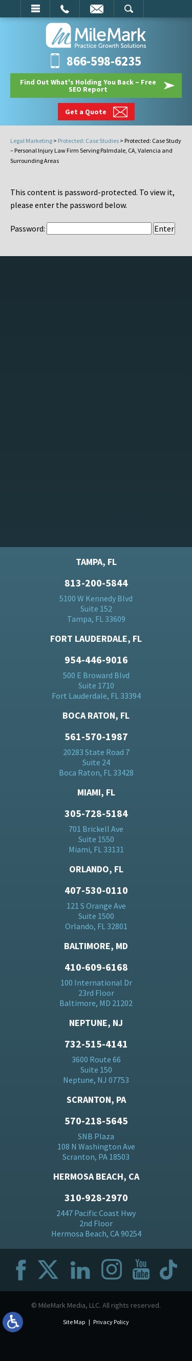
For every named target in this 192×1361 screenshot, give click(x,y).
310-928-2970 (96, 1197)
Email (97, 8)
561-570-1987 (96, 736)
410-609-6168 (96, 967)
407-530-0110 (96, 890)
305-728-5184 (96, 813)
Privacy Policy (111, 1322)
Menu (35, 8)
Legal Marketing (31, 140)
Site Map (74, 1322)
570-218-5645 (96, 1121)
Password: (81, 228)
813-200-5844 (96, 583)
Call (64, 8)
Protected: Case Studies (88, 140)
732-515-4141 (96, 1044)
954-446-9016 (96, 660)
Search (128, 8)
